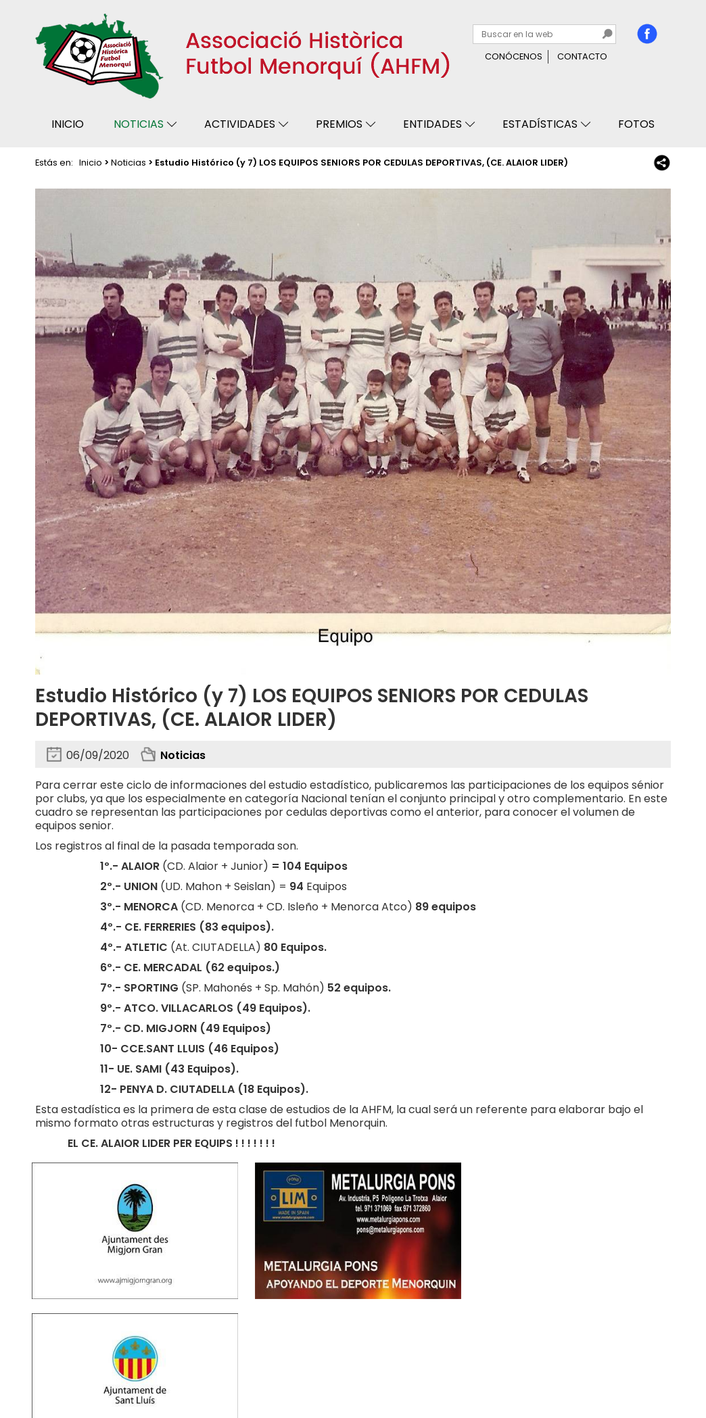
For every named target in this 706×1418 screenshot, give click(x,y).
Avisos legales (178, 1369)
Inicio (67, 124)
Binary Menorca (634, 1369)
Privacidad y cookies (87, 1369)
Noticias (139, 124)
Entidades (432, 124)
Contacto (582, 56)
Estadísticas (540, 124)
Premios (339, 124)
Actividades (239, 124)
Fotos (636, 124)
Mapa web (246, 1369)
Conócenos (513, 56)
